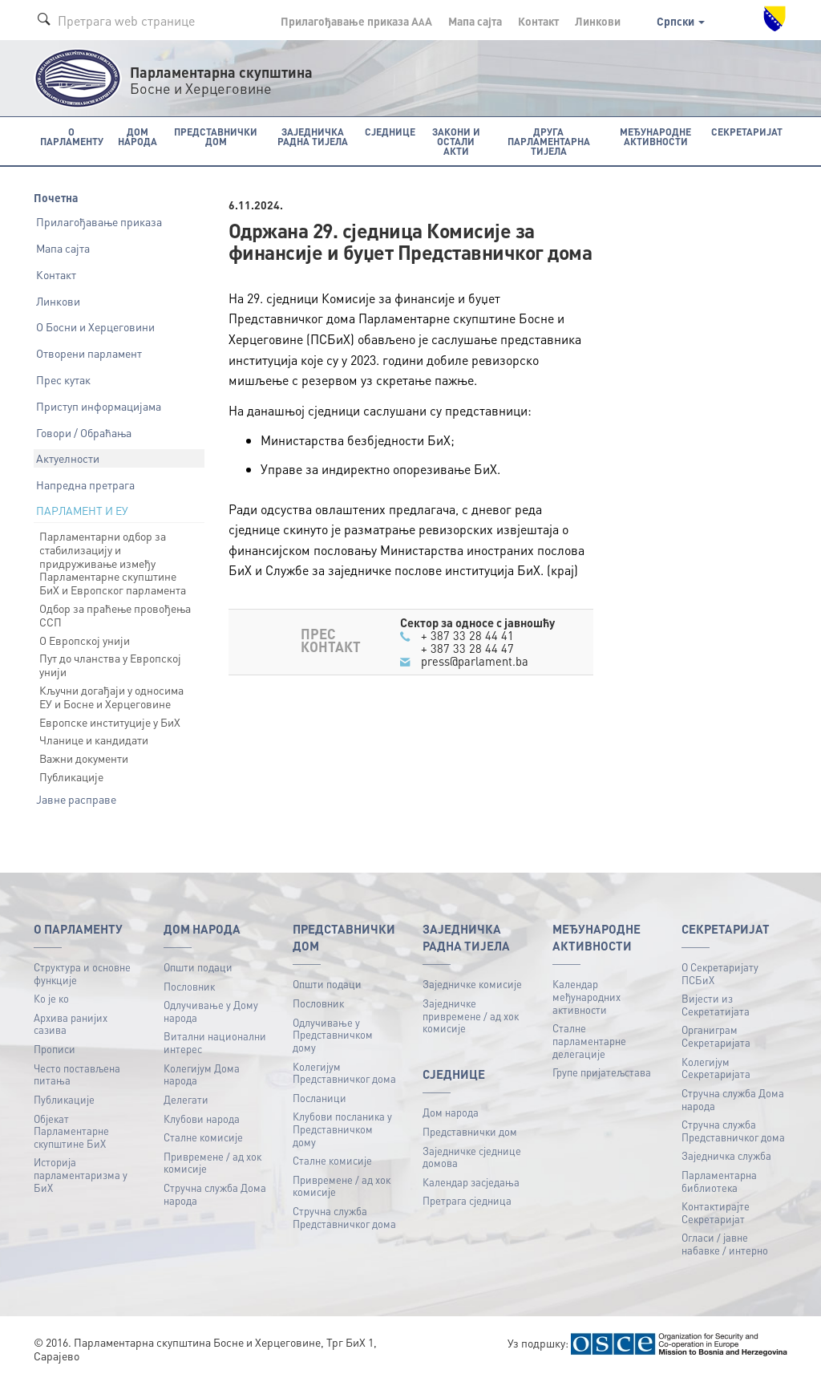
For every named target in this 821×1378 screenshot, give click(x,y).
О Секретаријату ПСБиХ (719, 973)
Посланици (319, 1097)
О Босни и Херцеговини (95, 326)
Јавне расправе (76, 798)
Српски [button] (681, 21)
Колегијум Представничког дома (344, 1072)
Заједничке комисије (472, 984)
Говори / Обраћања (83, 431)
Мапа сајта (475, 21)
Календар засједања (471, 1181)
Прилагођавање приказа (99, 221)
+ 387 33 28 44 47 (467, 648)
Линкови (598, 21)
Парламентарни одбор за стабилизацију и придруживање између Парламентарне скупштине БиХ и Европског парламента (112, 563)
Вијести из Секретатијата (715, 1004)
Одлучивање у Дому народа (211, 1011)
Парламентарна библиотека (719, 1180)
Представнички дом (470, 1130)
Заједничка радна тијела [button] (309, 136)
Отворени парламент (89, 353)
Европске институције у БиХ (109, 721)
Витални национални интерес (215, 1042)
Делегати (186, 1098)
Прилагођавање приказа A (356, 21)
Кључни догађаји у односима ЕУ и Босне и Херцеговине (111, 697)
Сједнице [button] (386, 131)
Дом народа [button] (136, 136)
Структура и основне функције (82, 973)
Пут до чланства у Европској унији (110, 664)
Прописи (54, 1049)
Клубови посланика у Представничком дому (342, 1128)
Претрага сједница (467, 1200)
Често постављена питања (77, 1073)
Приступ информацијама (98, 405)
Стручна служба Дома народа (215, 1193)
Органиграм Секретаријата (715, 1036)
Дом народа (451, 1112)
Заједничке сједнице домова (472, 1156)
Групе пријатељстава (601, 1072)
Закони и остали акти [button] (451, 136)
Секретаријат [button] (748, 131)
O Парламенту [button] (71, 136)
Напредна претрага (85, 484)
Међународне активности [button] (657, 136)
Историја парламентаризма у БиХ (80, 1174)
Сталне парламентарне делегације (589, 1040)
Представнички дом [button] (212, 136)
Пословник (189, 985)
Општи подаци (198, 967)
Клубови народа (202, 1118)
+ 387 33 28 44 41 (467, 634)
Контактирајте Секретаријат (715, 1212)
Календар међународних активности (586, 996)
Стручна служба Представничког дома (344, 1217)
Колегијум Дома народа (202, 1073)
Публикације (71, 776)
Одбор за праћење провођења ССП (115, 615)
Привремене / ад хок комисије (212, 1162)
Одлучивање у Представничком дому (333, 1034)
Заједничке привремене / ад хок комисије (471, 1015)
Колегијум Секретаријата (715, 1067)
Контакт (538, 21)
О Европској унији (84, 639)
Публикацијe (64, 1098)
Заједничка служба (726, 1155)
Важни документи (83, 758)
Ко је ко (51, 998)
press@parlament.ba (474, 661)
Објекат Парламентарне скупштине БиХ (71, 1130)
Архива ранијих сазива (70, 1023)
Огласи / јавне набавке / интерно (724, 1243)
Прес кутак (63, 379)
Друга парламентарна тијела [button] (547, 140)
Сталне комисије (203, 1137)
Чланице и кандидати (93, 739)
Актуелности (67, 458)
